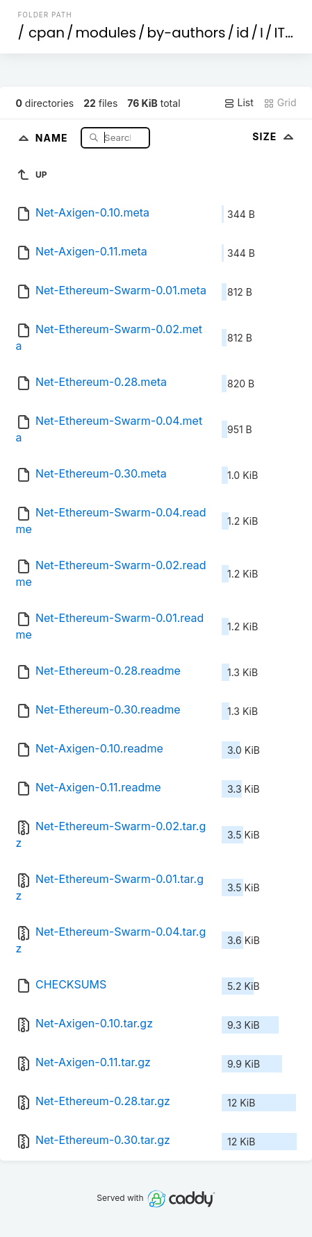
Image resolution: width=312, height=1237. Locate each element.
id (242, 32)
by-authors (186, 32)
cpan (46, 32)
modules (105, 32)
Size (274, 136)
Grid (280, 102)
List (239, 102)
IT (279, 32)
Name (53, 137)
